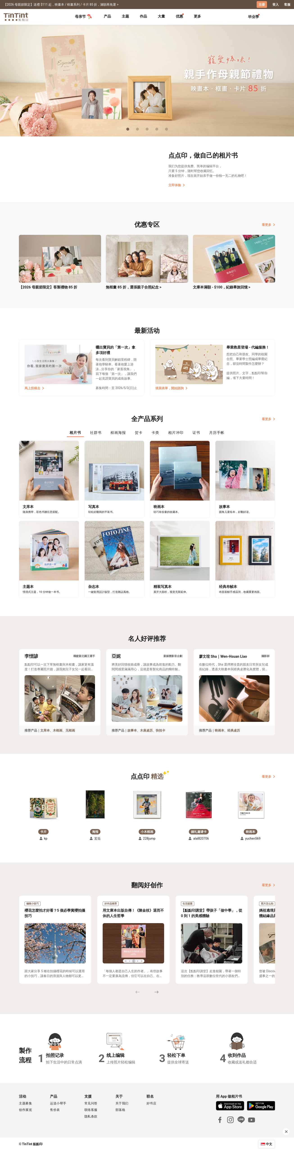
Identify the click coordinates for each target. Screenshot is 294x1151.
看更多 (268, 225)
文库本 (45, 730)
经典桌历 (233, 730)
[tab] (107, 17)
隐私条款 (90, 1116)
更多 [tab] (197, 16)
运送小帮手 (58, 1103)
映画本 (219, 730)
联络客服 (90, 1110)
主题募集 (25, 1103)
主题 (125, 16)
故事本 (132, 730)
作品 (143, 16)
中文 (269, 1144)
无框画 (70, 730)
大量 (161, 16)
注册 (262, 4)
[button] (43, 807)
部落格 (120, 1110)
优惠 (179, 16)
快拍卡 (160, 730)
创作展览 (25, 1110)
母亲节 (83, 16)
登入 (275, 4)
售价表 (55, 1110)
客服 (287, 4)
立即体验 (176, 185)
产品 (107, 16)
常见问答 (90, 1103)
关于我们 (122, 1103)
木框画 (57, 730)
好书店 (151, 1103)
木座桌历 (146, 730)
